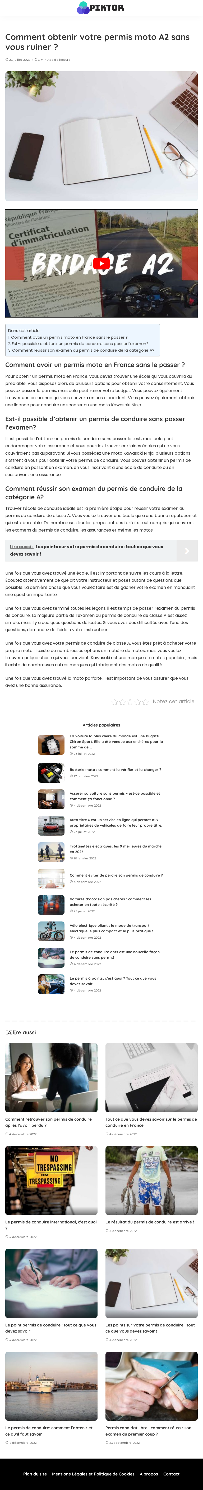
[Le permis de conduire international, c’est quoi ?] (51, 1180)
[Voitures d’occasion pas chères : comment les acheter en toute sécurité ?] (51, 905)
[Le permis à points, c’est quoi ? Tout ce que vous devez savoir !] (51, 984)
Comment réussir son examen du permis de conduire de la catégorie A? (83, 350)
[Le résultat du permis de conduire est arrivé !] (151, 1180)
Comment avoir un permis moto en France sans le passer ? (69, 337)
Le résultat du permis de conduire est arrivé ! (150, 1221)
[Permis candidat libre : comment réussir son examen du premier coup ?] (151, 1385)
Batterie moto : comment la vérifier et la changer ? (115, 769)
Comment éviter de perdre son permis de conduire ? (116, 875)
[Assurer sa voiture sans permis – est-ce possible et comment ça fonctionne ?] (51, 799)
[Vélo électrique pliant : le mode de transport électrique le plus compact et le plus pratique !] (51, 931)
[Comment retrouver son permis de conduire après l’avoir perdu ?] (51, 1077)
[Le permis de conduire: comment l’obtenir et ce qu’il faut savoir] (51, 1385)
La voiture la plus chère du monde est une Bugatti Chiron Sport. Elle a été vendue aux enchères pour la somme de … (116, 741)
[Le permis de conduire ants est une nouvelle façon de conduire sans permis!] (51, 958)
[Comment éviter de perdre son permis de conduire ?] (51, 878)
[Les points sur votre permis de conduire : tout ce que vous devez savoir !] (151, 1283)
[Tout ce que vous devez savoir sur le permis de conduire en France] (151, 1077)
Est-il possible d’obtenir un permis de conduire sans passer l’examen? (80, 343)
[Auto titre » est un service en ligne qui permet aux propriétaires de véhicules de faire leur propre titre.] (51, 826)
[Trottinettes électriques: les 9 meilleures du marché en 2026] (51, 852)
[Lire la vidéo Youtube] (101, 263)
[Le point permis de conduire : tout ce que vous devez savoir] (51, 1283)
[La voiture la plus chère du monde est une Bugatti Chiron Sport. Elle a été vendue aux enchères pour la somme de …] (51, 745)
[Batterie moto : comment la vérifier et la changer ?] (51, 773)
